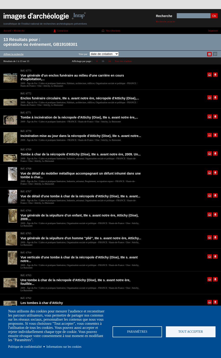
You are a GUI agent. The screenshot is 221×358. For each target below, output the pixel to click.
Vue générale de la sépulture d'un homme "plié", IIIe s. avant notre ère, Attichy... (81, 238)
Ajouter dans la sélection (209, 74)
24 (109, 61)
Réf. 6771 (26, 112)
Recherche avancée (165, 21)
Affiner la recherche (13, 54)
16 (103, 61)
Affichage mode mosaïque (209, 54)
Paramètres (137, 331)
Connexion (62, 30)
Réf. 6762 (26, 298)
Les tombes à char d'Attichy (42, 303)
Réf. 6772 (26, 93)
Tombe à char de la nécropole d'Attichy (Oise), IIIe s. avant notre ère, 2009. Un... (81, 154)
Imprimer (213, 30)
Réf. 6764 (26, 252)
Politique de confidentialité (25, 346)
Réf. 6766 (26, 210)
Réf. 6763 (26, 275)
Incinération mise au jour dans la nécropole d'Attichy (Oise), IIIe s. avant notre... (81, 136)
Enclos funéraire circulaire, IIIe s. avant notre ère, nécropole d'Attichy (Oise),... (80, 98)
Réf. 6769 (26, 149)
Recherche (164, 16)
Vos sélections (113, 30)
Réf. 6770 (26, 131)
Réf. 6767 (26, 191)
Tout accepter (190, 331)
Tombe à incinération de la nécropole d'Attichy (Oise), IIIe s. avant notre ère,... (79, 117)
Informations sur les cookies (64, 346)
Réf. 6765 (26, 233)
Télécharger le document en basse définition (215, 74)
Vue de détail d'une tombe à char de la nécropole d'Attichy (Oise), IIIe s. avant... (80, 196)
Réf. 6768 (26, 168)
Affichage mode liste (215, 54)
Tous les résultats (123, 61)
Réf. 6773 (26, 70)
